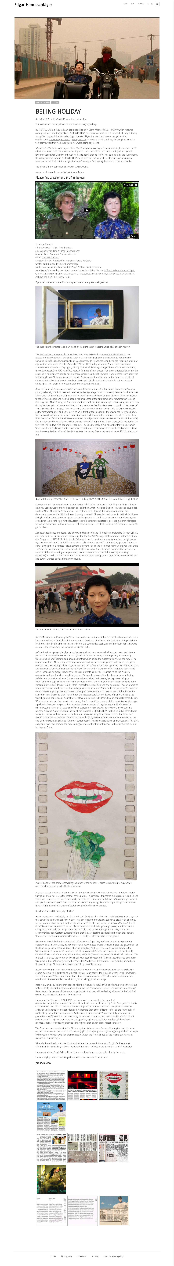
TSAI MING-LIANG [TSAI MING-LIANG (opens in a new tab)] (62, 277)
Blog (125, 4)
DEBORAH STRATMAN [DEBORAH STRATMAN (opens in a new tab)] (96, 273)
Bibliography (66, 1256)
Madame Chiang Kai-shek (107, 347)
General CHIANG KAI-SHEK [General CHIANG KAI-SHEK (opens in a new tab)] (113, 354)
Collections (81, 1256)
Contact (141, 4)
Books (53, 1256)
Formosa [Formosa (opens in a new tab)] (84, 361)
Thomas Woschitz (50, 257)
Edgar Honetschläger (33, 4)
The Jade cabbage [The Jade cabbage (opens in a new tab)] (72, 886)
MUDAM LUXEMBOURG (77, 166)
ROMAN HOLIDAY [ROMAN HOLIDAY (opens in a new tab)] (110, 130)
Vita (132, 4)
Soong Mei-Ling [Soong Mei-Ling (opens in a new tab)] (43, 136)
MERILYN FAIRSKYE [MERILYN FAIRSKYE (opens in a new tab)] (44, 277)
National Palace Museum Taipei (94, 652)
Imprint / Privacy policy (113, 1256)
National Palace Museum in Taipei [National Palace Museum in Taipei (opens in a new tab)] (56, 354)
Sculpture (55, 102)
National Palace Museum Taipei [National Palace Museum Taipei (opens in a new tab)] (119, 270)
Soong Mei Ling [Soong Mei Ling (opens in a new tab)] (49, 251)
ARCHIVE (95, 1256)
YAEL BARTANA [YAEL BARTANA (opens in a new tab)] (47, 273)
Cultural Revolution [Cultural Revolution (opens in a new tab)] (90, 383)
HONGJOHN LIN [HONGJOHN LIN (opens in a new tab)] (127, 273)
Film (37, 102)
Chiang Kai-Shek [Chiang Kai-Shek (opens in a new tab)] (43, 392)
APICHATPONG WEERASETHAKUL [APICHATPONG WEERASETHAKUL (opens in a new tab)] (70, 273)
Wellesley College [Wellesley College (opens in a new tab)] (88, 392)
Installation (45, 102)
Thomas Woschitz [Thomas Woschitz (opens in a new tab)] (68, 254)
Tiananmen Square (91, 511)
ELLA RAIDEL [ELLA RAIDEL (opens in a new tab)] (113, 273)
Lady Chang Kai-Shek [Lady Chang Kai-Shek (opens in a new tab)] (59, 139)
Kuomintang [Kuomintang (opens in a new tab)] (131, 155)
